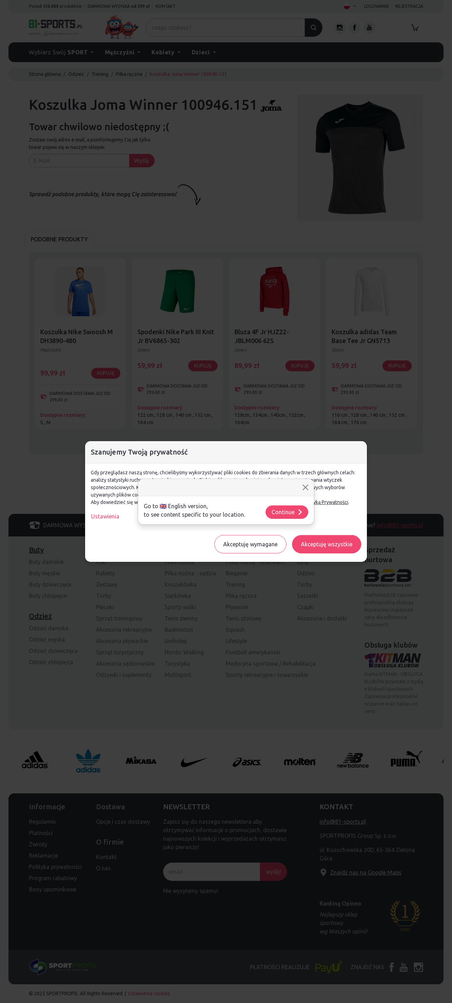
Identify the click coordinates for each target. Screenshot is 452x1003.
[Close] (305, 487)
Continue (287, 512)
